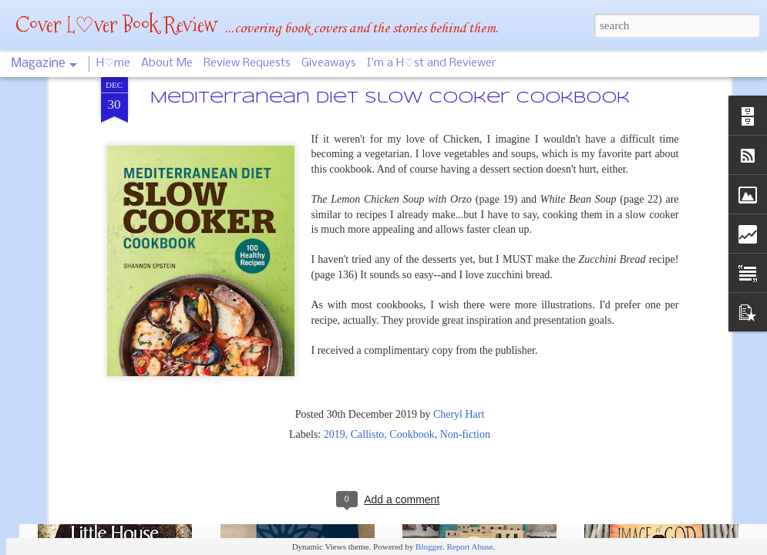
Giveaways (328, 63)
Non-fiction (465, 334)
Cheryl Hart (458, 314)
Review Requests (247, 63)
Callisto (368, 334)
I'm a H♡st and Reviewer (431, 63)
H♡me (113, 63)
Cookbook (411, 334)
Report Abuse (469, 546)
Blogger (428, 546)
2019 (334, 334)
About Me (167, 63)
